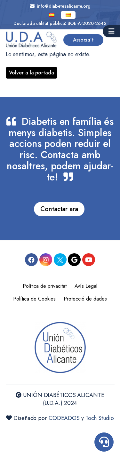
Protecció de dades (85, 298)
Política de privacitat (45, 286)
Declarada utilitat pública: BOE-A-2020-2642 (60, 23)
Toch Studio (99, 418)
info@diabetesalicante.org (60, 6)
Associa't (83, 39)
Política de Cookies (34, 298)
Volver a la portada (31, 72)
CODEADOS (64, 418)
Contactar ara (59, 209)
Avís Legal (86, 286)
